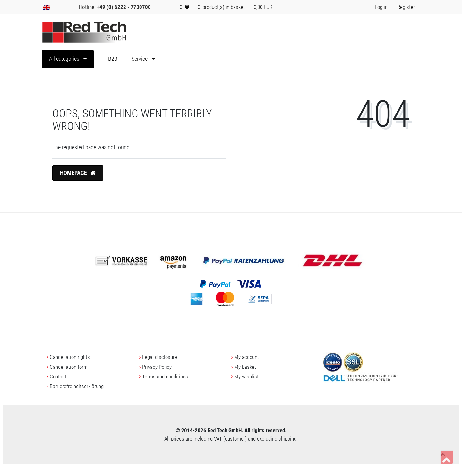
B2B (112, 59)
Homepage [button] (78, 173)
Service (140, 59)
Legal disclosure (159, 357)
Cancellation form (69, 367)
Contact (58, 376)
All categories (65, 59)
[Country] (46, 7)
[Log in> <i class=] (381, 7)
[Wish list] (184, 7)
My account (246, 357)
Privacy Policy (157, 367)
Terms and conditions (165, 376)
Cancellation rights (70, 357)
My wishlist (246, 376)
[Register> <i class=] (406, 7)
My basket (245, 367)
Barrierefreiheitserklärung (77, 386)
